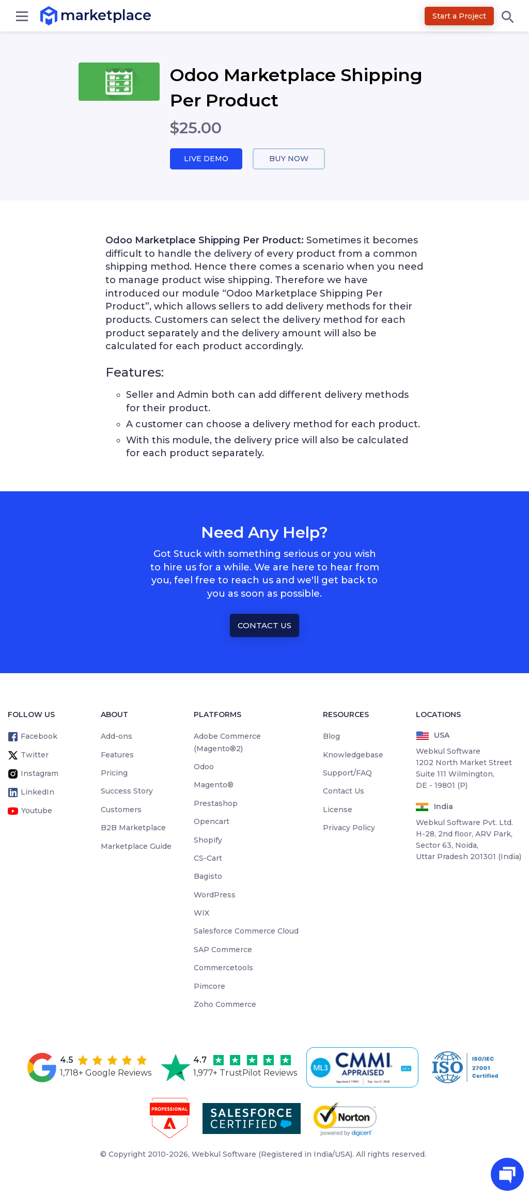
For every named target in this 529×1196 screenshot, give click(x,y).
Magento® (214, 785)
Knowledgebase (353, 754)
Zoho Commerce (225, 1004)
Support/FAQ (347, 773)
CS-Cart (208, 858)
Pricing (114, 773)
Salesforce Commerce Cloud (246, 931)
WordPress (215, 894)
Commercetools (223, 968)
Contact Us (264, 625)
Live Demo (206, 159)
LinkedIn (37, 792)
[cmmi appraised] (364, 1068)
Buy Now (288, 159)
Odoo (204, 767)
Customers (121, 809)
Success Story (127, 791)
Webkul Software (224, 1154)
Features (117, 754)
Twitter (35, 755)
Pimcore (209, 986)
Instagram (39, 774)
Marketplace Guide (136, 846)
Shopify (208, 840)
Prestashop (216, 803)
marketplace (60, 15)
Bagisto (208, 876)
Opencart (211, 822)
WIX (201, 913)
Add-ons (116, 736)
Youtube (36, 811)
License (337, 809)
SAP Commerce (223, 950)
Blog (331, 736)
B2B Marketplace (133, 828)
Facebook (39, 736)
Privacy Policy (349, 828)
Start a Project (459, 16)
